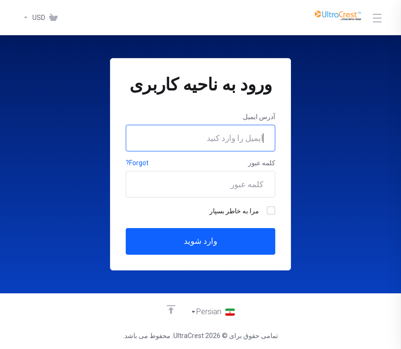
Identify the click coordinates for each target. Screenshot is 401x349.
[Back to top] (170, 309)
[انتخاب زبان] (212, 311)
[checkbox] (271, 210)
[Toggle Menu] (378, 18)
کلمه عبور (261, 163)
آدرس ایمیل (259, 116)
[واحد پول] (32, 17)
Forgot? (137, 163)
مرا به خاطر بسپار (242, 210)
